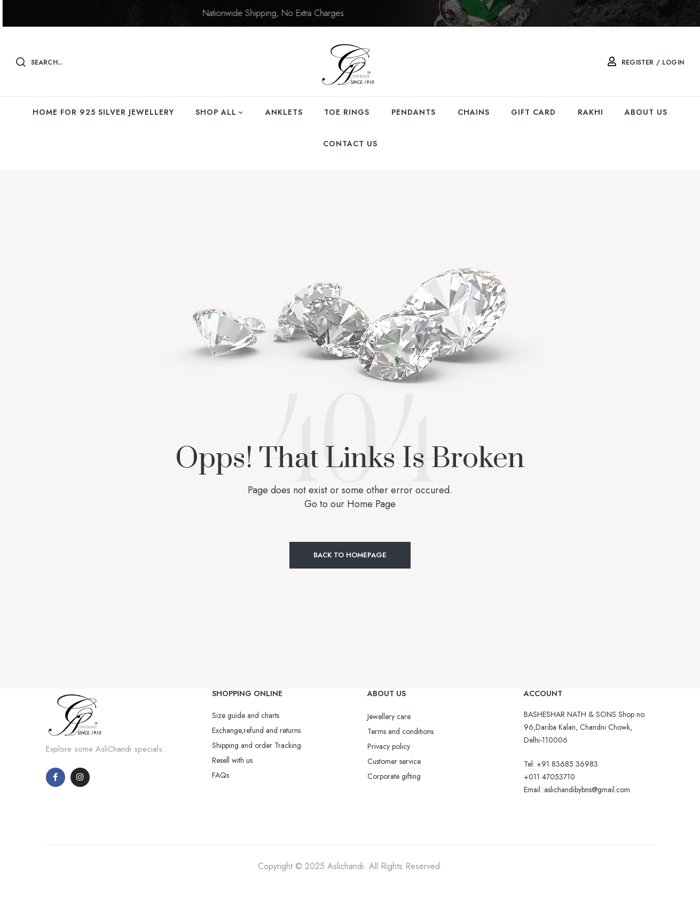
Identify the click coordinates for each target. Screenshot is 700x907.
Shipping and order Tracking (256, 745)
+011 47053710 (549, 776)
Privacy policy (388, 746)
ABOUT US (386, 693)
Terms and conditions (400, 731)
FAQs (220, 775)
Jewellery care (389, 716)
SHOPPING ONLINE (247, 693)
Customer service (394, 761)
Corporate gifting (394, 776)
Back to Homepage (350, 555)
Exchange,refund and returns (256, 730)
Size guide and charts (245, 715)
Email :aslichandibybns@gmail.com (577, 789)
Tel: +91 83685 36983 (561, 764)
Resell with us (232, 760)
